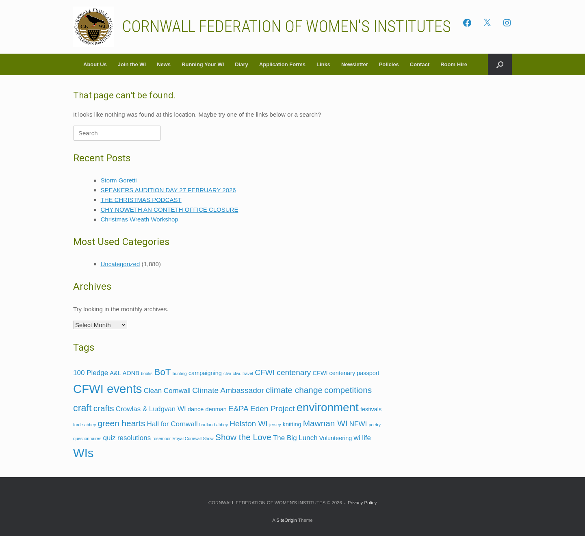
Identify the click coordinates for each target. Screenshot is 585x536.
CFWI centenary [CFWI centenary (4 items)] (283, 372)
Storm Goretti (119, 180)
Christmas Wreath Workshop (139, 219)
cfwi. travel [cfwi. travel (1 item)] (243, 373)
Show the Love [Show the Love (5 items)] (243, 437)
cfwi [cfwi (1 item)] (227, 373)
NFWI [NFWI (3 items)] (358, 424)
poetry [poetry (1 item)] (374, 424)
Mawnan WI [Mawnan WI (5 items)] (325, 423)
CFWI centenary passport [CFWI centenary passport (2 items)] (346, 373)
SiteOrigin (286, 520)
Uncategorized (120, 263)
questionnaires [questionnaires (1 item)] (87, 438)
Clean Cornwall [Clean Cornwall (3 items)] (167, 391)
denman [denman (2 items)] (216, 409)
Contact (419, 64)
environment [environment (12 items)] (328, 407)
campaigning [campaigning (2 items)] (205, 373)
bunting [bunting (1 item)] (180, 373)
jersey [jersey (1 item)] (275, 424)
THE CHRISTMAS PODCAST (141, 199)
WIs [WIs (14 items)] (83, 453)
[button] (500, 64)
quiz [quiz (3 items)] (109, 438)
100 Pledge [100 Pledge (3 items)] (90, 373)
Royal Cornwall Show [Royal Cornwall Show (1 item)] (193, 438)
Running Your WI (203, 64)
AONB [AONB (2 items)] (131, 373)
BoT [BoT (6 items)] (162, 372)
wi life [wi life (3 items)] (362, 438)
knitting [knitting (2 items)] (292, 424)
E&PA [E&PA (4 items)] (238, 408)
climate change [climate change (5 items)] (294, 390)
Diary (241, 64)
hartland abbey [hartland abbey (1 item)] (213, 424)
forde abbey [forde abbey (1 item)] (84, 424)
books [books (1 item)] (146, 373)
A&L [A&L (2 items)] (115, 373)
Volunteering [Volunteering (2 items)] (335, 438)
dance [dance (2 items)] (196, 409)
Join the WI (132, 64)
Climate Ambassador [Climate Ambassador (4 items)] (228, 390)
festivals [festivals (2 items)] (370, 409)
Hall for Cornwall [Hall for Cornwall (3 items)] (172, 424)
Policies (389, 64)
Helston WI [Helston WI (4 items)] (249, 423)
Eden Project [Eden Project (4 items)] (272, 408)
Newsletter (354, 64)
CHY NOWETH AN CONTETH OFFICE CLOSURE (169, 209)
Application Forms (282, 64)
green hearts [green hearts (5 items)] (121, 423)
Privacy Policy (362, 502)
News (164, 64)
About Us (95, 64)
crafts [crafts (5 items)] (103, 408)
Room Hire (453, 64)
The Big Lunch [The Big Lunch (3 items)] (295, 438)
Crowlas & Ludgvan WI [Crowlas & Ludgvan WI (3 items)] (151, 409)
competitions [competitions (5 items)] (348, 390)
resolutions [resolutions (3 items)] (134, 438)
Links (323, 64)
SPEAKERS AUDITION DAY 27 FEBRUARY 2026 (168, 190)
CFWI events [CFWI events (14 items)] (107, 388)
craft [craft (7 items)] (82, 408)
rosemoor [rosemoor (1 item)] (161, 438)
